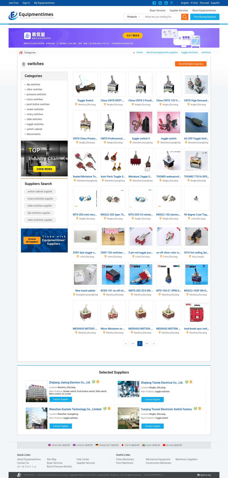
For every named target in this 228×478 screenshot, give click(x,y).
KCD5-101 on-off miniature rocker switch (124, 290)
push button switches (38, 104)
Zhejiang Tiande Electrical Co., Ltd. (162, 382)
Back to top (206, 475)
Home (139, 52)
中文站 (194, 3)
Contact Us (23, 463)
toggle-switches (189, 52)
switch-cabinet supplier (40, 191)
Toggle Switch (85, 100)
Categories (30, 52)
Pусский (204, 3)
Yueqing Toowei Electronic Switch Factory (166, 409)
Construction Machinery (158, 463)
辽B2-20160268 (44, 475)
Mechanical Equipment (158, 459)
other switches (34, 89)
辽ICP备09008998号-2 (153, 475)
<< (133, 343)
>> (147, 343)
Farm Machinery (124, 463)
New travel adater (85, 290)
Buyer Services (157, 10)
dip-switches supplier (39, 213)
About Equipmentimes (204, 10)
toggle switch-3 (141, 138)
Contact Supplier (60, 399)
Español (215, 3)
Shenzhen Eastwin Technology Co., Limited (75, 409)
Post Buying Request (205, 16)
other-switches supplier (40, 220)
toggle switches (35, 124)
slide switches (34, 119)
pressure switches (36, 94)
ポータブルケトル (26, 466)
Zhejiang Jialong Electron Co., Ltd (69, 382)
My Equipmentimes (44, 3)
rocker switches (35, 109)
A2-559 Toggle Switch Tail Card (202, 138)
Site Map (51, 459)
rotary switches (35, 114)
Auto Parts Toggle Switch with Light (121, 176)
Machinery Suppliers (186, 459)
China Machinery (125, 459)
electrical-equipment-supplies (162, 52)
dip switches (33, 84)
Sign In (26, 3)
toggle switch (169, 138)
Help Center (83, 459)
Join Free (13, 3)
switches (206, 52)
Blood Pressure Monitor (59, 466)
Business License (60, 475)
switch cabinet (34, 129)
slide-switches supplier (40, 205)
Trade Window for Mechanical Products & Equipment (36, 18)
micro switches (35, 99)
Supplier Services (179, 10)
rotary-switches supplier (40, 198)
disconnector (34, 134)
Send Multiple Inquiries (191, 64)
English (185, 3)
